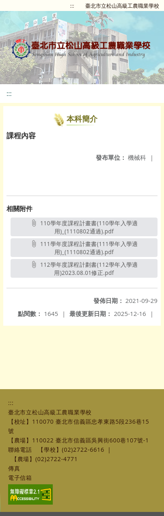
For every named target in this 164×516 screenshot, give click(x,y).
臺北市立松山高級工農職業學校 (122, 5)
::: (72, 5)
